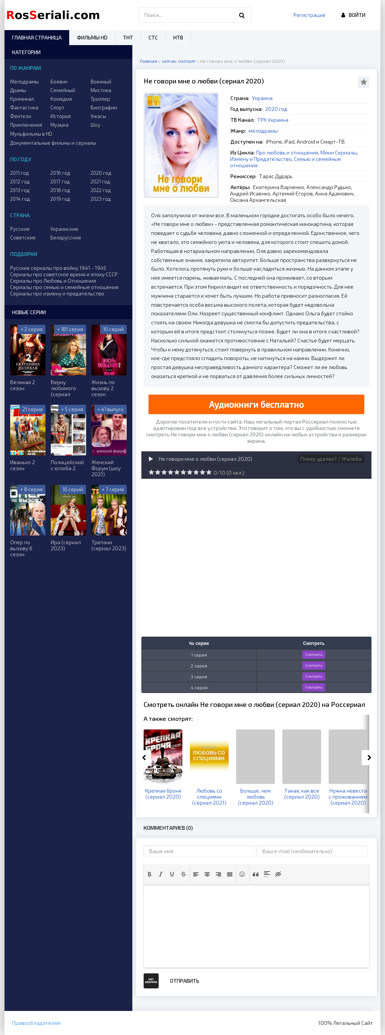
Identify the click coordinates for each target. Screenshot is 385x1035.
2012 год (20, 182)
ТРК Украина (272, 120)
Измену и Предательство (261, 159)
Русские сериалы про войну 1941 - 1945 (58, 268)
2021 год (100, 182)
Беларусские (65, 238)
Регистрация (309, 15)
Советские (23, 238)
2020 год (276, 109)
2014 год (20, 199)
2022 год (101, 190)
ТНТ (128, 37)
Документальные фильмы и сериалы (53, 143)
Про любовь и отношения (287, 152)
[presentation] (150, 874)
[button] (149, 874)
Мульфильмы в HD (31, 134)
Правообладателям (36, 1023)
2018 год (60, 190)
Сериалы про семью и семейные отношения (64, 287)
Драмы (18, 90)
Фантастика (24, 107)
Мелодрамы (24, 82)
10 (209, 472)
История (60, 116)
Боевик (59, 82)
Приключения (26, 125)
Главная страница (37, 37)
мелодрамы (263, 130)
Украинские (64, 229)
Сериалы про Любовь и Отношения (53, 280)
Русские (20, 229)
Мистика (101, 90)
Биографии (104, 107)
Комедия (61, 99)
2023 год (101, 199)
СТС (153, 37)
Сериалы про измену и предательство (57, 293)
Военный (101, 82)
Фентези (20, 116)
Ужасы (98, 116)
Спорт (57, 107)
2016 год (60, 173)
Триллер (100, 99)
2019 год (60, 199)
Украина (262, 98)
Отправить (184, 981)
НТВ (178, 37)
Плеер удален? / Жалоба (331, 458)
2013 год (20, 190)
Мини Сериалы (338, 152)
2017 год (60, 182)
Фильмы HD (92, 37)
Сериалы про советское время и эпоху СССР (64, 274)
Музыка (59, 125)
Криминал (22, 99)
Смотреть (313, 654)
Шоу (95, 125)
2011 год (19, 173)
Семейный (62, 90)
